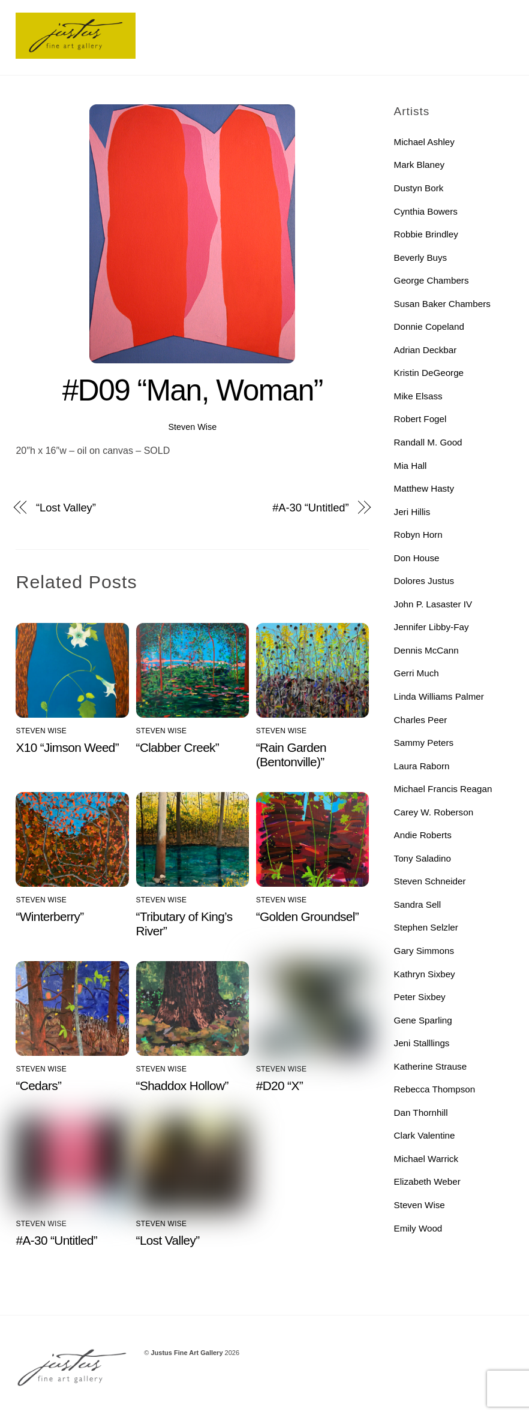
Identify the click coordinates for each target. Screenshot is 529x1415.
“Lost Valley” (66, 507)
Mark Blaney (419, 164)
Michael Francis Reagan (443, 789)
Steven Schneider (430, 881)
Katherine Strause (430, 1066)
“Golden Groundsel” (307, 916)
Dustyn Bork (419, 188)
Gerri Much (416, 673)
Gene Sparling (423, 1020)
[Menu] (496, 16)
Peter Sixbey (420, 997)
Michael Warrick (426, 1159)
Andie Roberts (423, 835)
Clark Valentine (424, 1135)
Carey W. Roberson (434, 812)
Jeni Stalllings (422, 1043)
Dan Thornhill (421, 1112)
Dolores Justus (424, 581)
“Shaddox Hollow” (182, 1085)
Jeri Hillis (412, 512)
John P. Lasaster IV (433, 604)
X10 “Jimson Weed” (67, 747)
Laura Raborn (422, 766)
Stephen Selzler (426, 927)
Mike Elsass (418, 396)
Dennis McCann (426, 650)
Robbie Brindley (426, 234)
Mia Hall (410, 465)
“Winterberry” (49, 916)
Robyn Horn (418, 534)
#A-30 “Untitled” (310, 507)
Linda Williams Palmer (439, 696)
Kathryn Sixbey (424, 974)
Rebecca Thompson (435, 1089)
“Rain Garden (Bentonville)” (291, 754)
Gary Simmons (424, 951)
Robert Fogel (420, 419)
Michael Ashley (424, 142)
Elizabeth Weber (427, 1181)
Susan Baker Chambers (442, 304)
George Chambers (431, 280)
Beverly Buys (420, 257)
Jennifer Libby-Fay (431, 627)
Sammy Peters (424, 742)
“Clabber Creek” (178, 747)
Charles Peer (420, 720)
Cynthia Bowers (426, 211)
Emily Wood (418, 1228)
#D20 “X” (279, 1085)
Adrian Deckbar (425, 350)
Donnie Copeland (429, 326)
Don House (417, 558)
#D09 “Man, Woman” (192, 390)
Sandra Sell (417, 904)
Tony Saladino (422, 858)
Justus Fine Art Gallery (187, 1352)
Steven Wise (192, 427)
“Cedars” (38, 1085)
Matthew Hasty (424, 488)
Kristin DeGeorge (429, 373)
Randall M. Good (428, 442)
